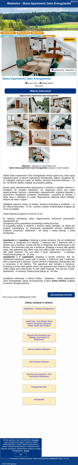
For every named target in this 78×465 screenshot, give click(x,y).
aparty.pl (74, 1)
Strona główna (8, 33)
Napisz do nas (63, 458)
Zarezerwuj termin (61, 294)
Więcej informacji (40, 91)
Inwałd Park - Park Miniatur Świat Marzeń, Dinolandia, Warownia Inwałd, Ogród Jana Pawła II (39, 323)
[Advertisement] (39, 435)
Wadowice (69, 39)
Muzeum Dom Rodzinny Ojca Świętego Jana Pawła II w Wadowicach (39, 337)
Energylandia (39, 399)
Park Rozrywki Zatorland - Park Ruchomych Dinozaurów (39, 375)
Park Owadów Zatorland (39, 362)
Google (35, 440)
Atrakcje (35, 36)
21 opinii (58, 168)
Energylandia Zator (39, 387)
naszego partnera (21, 283)
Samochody (21, 36)
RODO (26, 451)
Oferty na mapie (23, 33)
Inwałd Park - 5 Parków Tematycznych (39, 309)
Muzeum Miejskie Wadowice (39, 349)
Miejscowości (37, 33)
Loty (7, 36)
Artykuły (49, 36)
